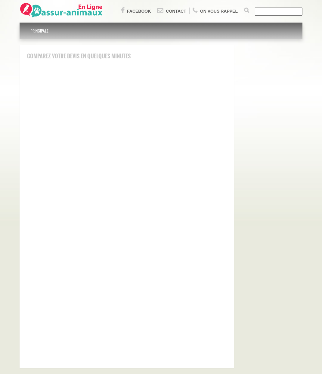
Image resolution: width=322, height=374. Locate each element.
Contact (171, 11)
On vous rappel (215, 11)
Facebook (136, 11)
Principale (39, 30)
